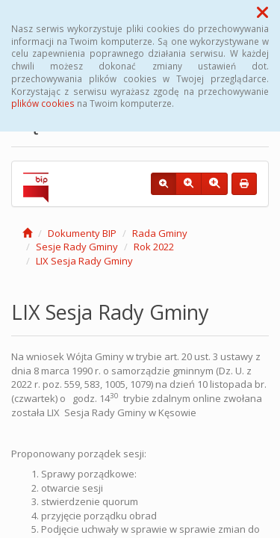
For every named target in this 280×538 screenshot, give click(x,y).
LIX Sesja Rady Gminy (84, 261)
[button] (262, 12)
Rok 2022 (154, 246)
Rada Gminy (159, 233)
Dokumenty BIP (82, 233)
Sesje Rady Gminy (77, 246)
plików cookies (43, 103)
